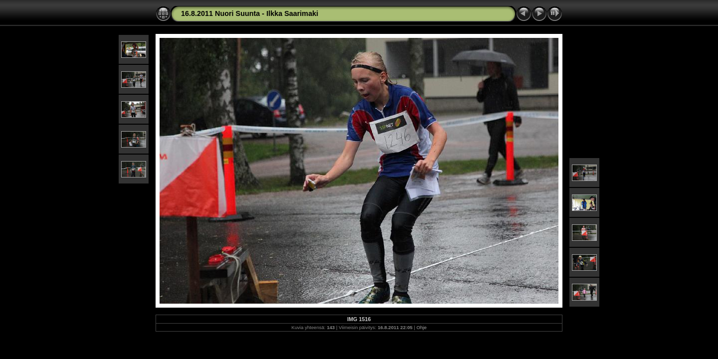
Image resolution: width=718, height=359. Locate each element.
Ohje (421, 327)
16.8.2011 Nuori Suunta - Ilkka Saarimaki (249, 13)
